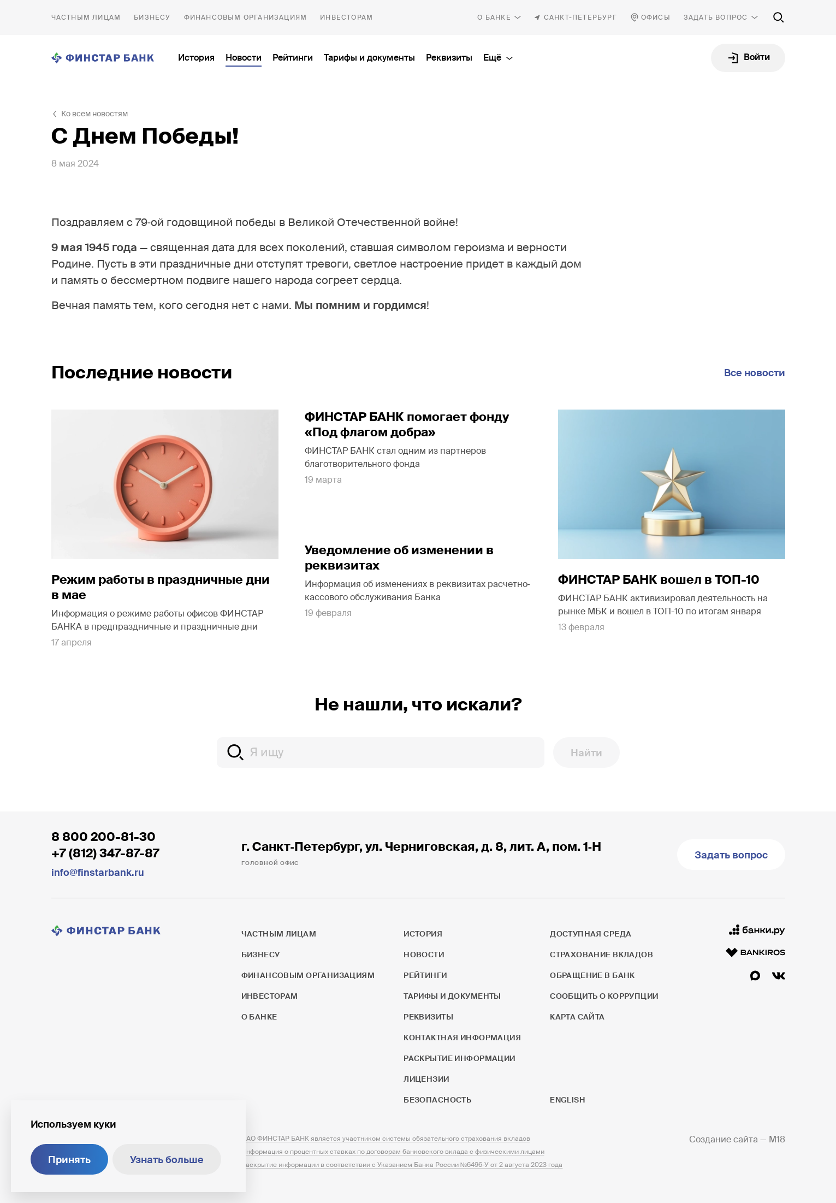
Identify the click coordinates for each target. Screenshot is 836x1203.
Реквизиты (449, 57)
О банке (494, 17)
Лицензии (426, 1079)
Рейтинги (292, 57)
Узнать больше (167, 1159)
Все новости (754, 373)
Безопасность (437, 1100)
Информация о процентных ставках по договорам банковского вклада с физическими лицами (392, 1151)
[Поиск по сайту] (778, 17)
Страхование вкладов (601, 954)
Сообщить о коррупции (604, 996)
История (196, 57)
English (567, 1100)
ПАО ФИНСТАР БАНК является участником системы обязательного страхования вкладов (385, 1138)
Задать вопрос (716, 17)
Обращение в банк (592, 975)
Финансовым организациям (245, 17)
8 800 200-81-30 (103, 837)
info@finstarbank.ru (97, 872)
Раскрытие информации (459, 1058)
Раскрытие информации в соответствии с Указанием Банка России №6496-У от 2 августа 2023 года (402, 1164)
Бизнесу (152, 17)
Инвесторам (346, 17)
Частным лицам (86, 17)
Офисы (656, 17)
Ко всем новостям (94, 113)
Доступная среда (590, 934)
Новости (244, 57)
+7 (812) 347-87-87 (105, 853)
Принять (69, 1159)
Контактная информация (462, 1037)
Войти (757, 57)
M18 (777, 1139)
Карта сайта (577, 1017)
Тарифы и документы (369, 57)
